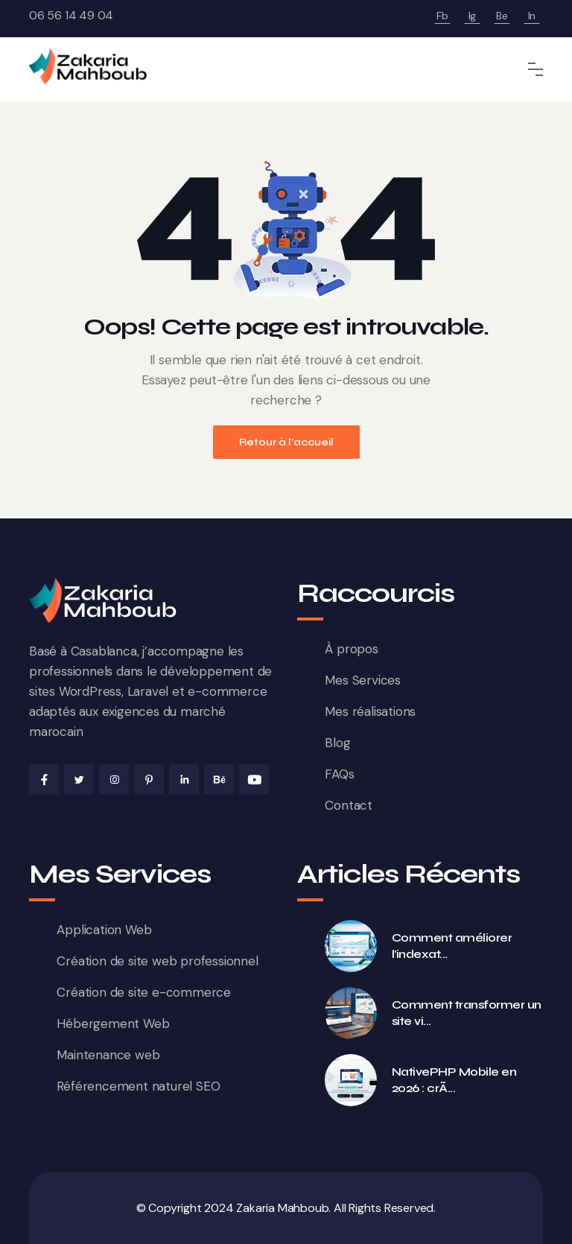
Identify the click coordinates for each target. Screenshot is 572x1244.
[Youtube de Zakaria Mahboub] (254, 779)
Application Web (104, 929)
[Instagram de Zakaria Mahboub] (114, 779)
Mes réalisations (370, 711)
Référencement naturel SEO (138, 1086)
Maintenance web (108, 1055)
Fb (442, 15)
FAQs (339, 774)
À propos (351, 649)
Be (502, 15)
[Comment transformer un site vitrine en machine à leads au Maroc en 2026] (351, 1013)
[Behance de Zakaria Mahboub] (219, 779)
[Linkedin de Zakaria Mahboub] (184, 779)
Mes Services (363, 680)
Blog (337, 742)
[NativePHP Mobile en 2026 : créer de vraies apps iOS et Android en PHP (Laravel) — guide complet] (351, 1080)
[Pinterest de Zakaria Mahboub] (149, 779)
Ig (472, 15)
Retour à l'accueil (286, 442)
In (532, 15)
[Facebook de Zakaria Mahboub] (44, 779)
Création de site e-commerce (144, 992)
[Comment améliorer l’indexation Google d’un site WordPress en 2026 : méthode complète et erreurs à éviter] (351, 946)
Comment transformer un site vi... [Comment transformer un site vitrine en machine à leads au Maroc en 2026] (466, 1012)
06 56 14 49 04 (71, 15)
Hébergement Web (113, 1023)
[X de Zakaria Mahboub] (79, 779)
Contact (348, 805)
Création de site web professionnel (157, 961)
